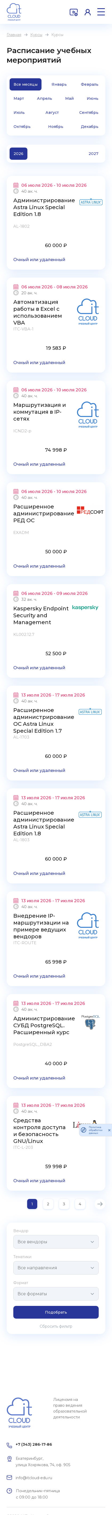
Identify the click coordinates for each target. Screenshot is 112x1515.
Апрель (44, 98)
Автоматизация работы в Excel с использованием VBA (37, 312)
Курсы (36, 34)
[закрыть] (109, 1130)
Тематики (22, 1256)
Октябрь (22, 126)
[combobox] (56, 1242)
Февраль (89, 84)
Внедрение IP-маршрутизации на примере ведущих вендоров (41, 926)
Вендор (20, 1230)
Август (52, 112)
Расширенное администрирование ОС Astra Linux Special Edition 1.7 (43, 720)
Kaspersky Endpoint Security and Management (41, 615)
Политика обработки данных (95, 1130)
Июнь (92, 98)
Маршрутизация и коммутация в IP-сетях (39, 412)
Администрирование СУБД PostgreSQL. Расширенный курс (44, 1025)
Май (69, 98)
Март (19, 98)
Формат (20, 1282)
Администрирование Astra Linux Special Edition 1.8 (44, 207)
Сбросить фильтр (56, 1326)
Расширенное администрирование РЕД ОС (43, 513)
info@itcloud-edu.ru (34, 1477)
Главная (14, 34)
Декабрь (89, 126)
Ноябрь (55, 126)
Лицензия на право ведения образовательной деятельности (70, 1408)
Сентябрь (88, 112)
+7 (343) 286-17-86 (34, 1444)
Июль (19, 112)
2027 (93, 153)
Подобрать (56, 1312)
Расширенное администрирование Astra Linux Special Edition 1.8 (43, 823)
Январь (59, 84)
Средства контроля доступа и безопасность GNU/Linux (39, 1130)
